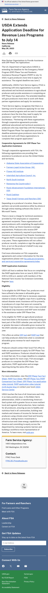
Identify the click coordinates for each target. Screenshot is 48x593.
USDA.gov (5, 574)
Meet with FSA (8, 512)
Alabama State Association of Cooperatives (25, 163)
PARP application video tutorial (27, 384)
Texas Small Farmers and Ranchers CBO (23, 199)
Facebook (3, 566)
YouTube (18, 566)
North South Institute (15, 180)
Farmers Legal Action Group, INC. (20, 167)
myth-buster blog (9, 387)
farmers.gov (28, 574)
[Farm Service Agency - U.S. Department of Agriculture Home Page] (20, 10)
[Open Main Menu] (45, 10)
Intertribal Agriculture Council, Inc (20, 175)
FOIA (26, 578)
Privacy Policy (29, 582)
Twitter (10, 566)
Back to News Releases (13, 19)
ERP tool (23, 335)
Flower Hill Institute (14, 171)
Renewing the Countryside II (18, 184)
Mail (25, 566)
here (11, 281)
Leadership (6, 523)
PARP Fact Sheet (15, 379)
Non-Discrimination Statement (9, 583)
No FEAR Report (8, 578)
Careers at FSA (8, 527)
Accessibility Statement (10, 587)
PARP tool (35, 335)
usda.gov (30, 432)
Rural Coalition (12, 195)
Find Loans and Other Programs (15, 508)
